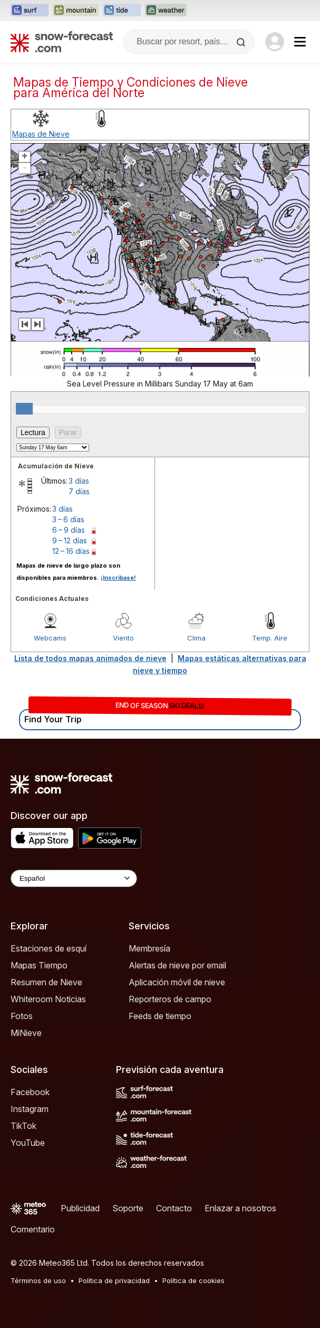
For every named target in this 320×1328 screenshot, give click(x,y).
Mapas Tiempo (39, 965)
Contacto (174, 1208)
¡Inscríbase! (118, 577)
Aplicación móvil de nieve (177, 982)
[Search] (242, 42)
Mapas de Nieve (41, 133)
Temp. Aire (269, 638)
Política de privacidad (114, 1280)
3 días (79, 480)
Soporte (127, 1208)
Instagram (30, 1109)
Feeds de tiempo (160, 1016)
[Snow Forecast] (62, 41)
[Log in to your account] (274, 41)
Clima (196, 638)
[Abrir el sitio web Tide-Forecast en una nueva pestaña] (122, 10)
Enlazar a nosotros (240, 1208)
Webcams (50, 638)
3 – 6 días (68, 519)
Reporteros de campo (170, 999)
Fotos (22, 1016)
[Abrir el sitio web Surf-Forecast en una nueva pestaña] (30, 10)
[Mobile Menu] (299, 41)
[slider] (24, 409)
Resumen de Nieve (46, 982)
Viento (123, 638)
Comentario (33, 1229)
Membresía (149, 948)
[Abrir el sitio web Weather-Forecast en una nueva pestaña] (166, 10)
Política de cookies (193, 1280)
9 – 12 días (69, 540)
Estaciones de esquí (48, 948)
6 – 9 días (68, 529)
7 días (79, 491)
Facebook (30, 1092)
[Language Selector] (74, 878)
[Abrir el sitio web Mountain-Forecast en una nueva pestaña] (76, 10)
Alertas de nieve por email (177, 965)
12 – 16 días (71, 551)
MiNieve (26, 1033)
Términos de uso (38, 1280)
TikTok (23, 1125)
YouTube (28, 1142)
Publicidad (80, 1208)
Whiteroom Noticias (48, 999)
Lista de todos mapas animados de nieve (90, 658)
